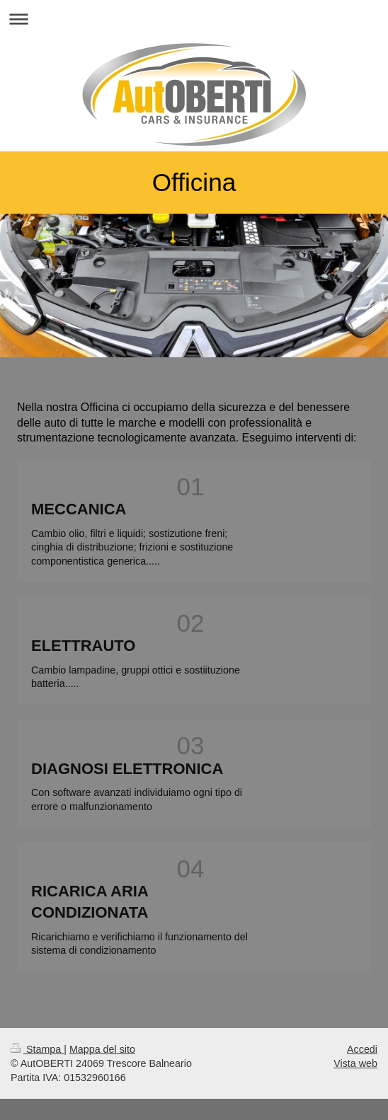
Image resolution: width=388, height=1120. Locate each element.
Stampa (37, 1049)
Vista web (355, 1063)
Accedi (362, 1049)
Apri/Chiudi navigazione (194, 19)
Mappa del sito (102, 1049)
